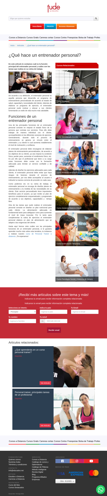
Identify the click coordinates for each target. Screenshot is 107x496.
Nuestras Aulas (14, 462)
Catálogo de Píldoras (40, 467)
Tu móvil (43, 317)
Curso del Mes (14, 485)
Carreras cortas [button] (46, 37)
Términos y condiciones (18, 465)
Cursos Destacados (16, 488)
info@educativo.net (16, 471)
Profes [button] (97, 37)
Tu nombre (13, 317)
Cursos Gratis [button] (32, 37)
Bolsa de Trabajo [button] (86, 37)
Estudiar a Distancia (16, 477)
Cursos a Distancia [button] (17, 37)
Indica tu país (45, 308)
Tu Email (74, 308)
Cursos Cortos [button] (60, 37)
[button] (62, 461)
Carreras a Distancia (17, 479)
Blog (33, 475)
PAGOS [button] (50, 26)
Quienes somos (15, 460)
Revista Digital (37, 472)
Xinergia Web (20, 494)
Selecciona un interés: (18, 308)
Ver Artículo (45, 383)
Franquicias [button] (72, 37)
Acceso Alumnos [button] (66, 26)
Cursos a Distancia (39, 460)
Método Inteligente (39, 470)
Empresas (36, 480)
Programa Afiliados (39, 477)
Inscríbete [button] (37, 26)
